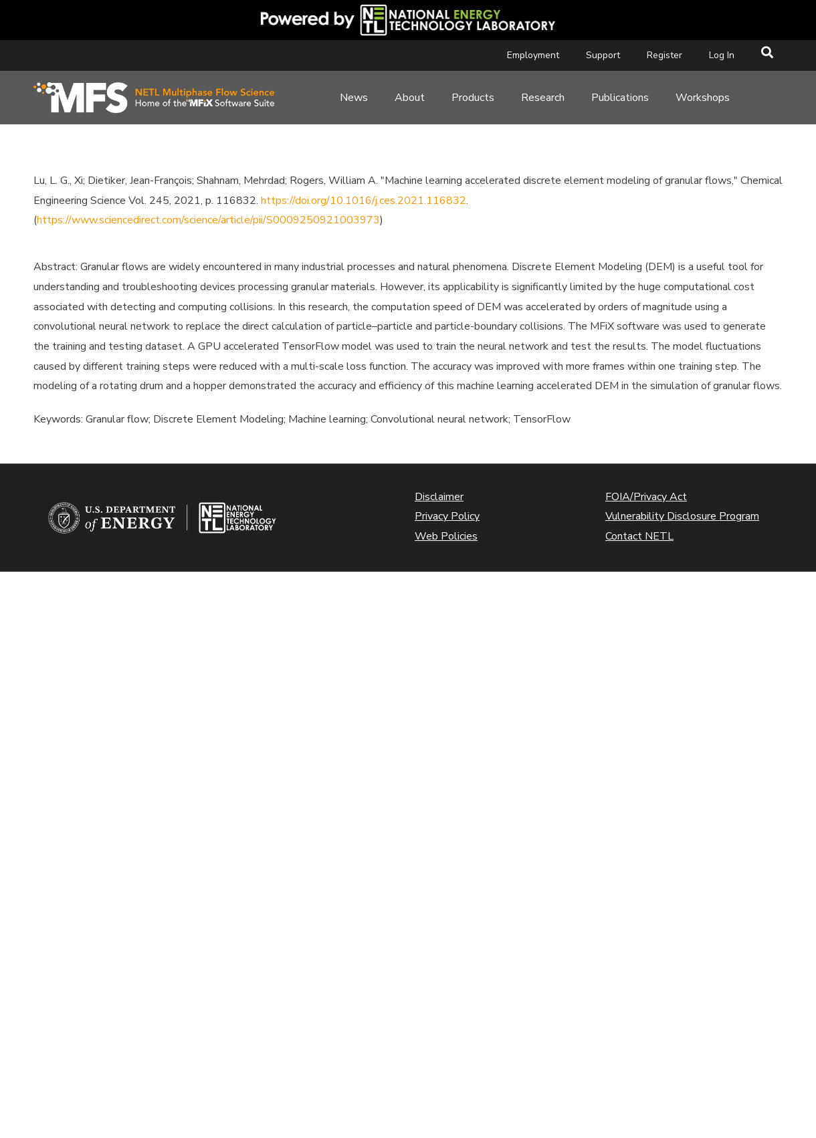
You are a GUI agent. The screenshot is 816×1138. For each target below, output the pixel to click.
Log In (721, 55)
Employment (533, 55)
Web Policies (446, 536)
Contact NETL (639, 536)
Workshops (703, 97)
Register (664, 55)
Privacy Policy (447, 516)
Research (543, 97)
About (410, 97)
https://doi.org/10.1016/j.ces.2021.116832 (363, 200)
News (354, 97)
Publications (620, 97)
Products (472, 97)
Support (603, 55)
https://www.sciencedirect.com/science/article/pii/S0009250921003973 (208, 220)
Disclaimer (439, 496)
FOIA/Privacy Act (646, 496)
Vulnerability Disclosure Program (682, 516)
